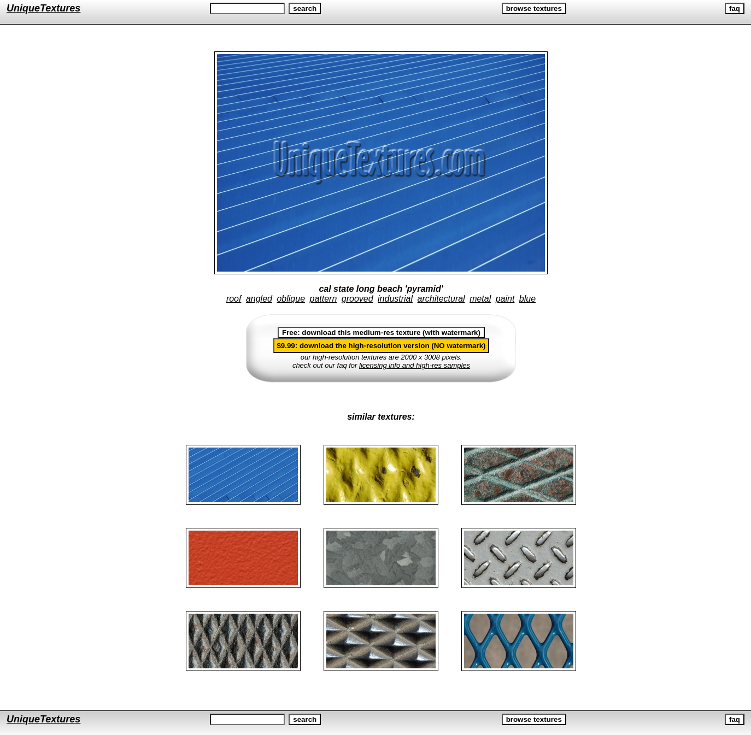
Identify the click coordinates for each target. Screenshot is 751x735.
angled (259, 298)
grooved (357, 298)
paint (505, 298)
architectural (441, 298)
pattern (323, 298)
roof (234, 298)
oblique (291, 298)
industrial (395, 298)
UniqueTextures (43, 8)
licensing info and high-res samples (414, 365)
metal (480, 298)
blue (527, 298)
